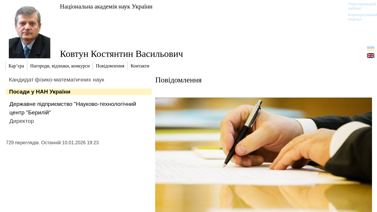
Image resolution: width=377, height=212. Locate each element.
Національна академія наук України (106, 6)
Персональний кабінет (359, 6)
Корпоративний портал (359, 17)
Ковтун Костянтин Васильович (121, 53)
